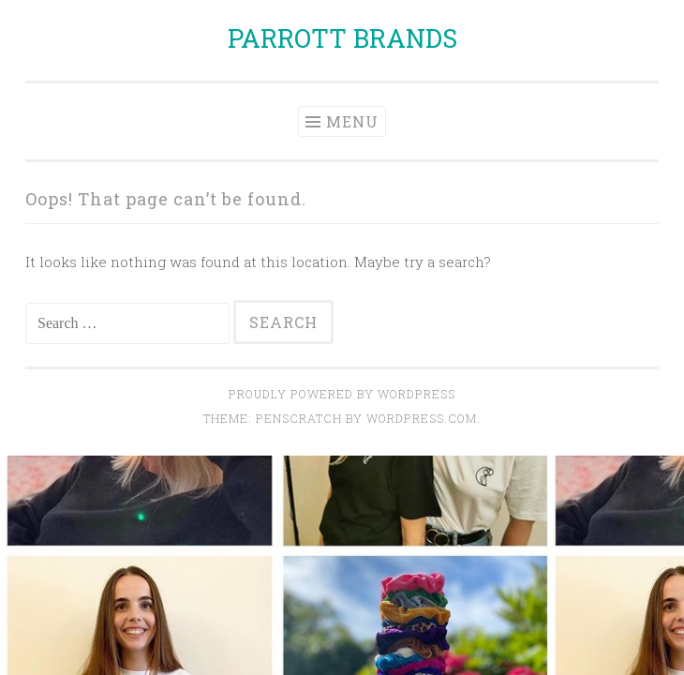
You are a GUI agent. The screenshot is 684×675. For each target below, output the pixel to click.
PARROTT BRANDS (342, 38)
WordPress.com (421, 418)
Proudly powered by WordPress (342, 393)
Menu (352, 121)
